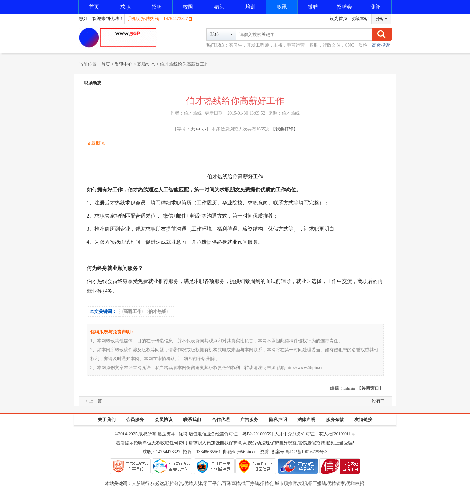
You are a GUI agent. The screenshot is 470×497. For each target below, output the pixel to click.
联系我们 (192, 419)
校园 (188, 7)
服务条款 (335, 419)
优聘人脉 (193, 483)
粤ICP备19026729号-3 (306, 451)
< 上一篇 (93, 401)
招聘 (157, 7)
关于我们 (107, 419)
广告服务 (249, 419)
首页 (94, 7)
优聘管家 (336, 483)
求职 (125, 7)
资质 (264, 451)
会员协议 (164, 419)
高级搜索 (381, 45)
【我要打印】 (284, 129)
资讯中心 (123, 64)
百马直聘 (231, 483)
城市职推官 (286, 483)
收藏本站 (360, 18)
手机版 (133, 18)
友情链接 (363, 419)
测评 (375, 7)
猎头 (219, 7)
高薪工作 (132, 311)
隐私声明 (278, 419)
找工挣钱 (250, 483)
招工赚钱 (317, 483)
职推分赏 (174, 483)
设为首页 (338, 18)
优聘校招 (355, 483)
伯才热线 (157, 311)
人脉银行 (141, 483)
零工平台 (212, 483)
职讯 (282, 7)
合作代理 (221, 419)
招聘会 (344, 7)
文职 (302, 483)
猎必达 (157, 483)
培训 (250, 7)
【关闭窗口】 (370, 388)
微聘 (313, 7)
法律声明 (306, 419)
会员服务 (135, 419)
